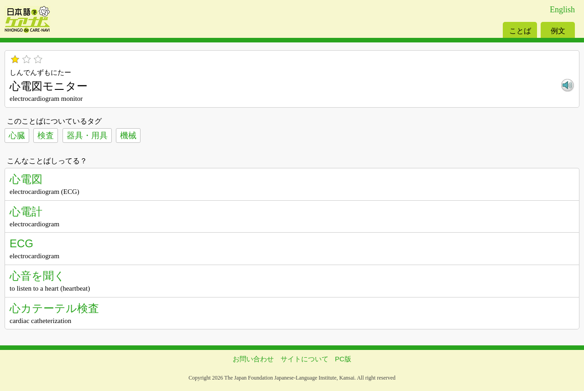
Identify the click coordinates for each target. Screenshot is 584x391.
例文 (558, 31)
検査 (45, 135)
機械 (128, 135)
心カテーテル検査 (54, 308)
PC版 (343, 359)
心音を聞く (37, 276)
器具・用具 (87, 135)
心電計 (26, 211)
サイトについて (304, 359)
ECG (21, 243)
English (562, 9)
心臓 (17, 135)
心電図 (26, 179)
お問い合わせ (253, 359)
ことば (520, 31)
